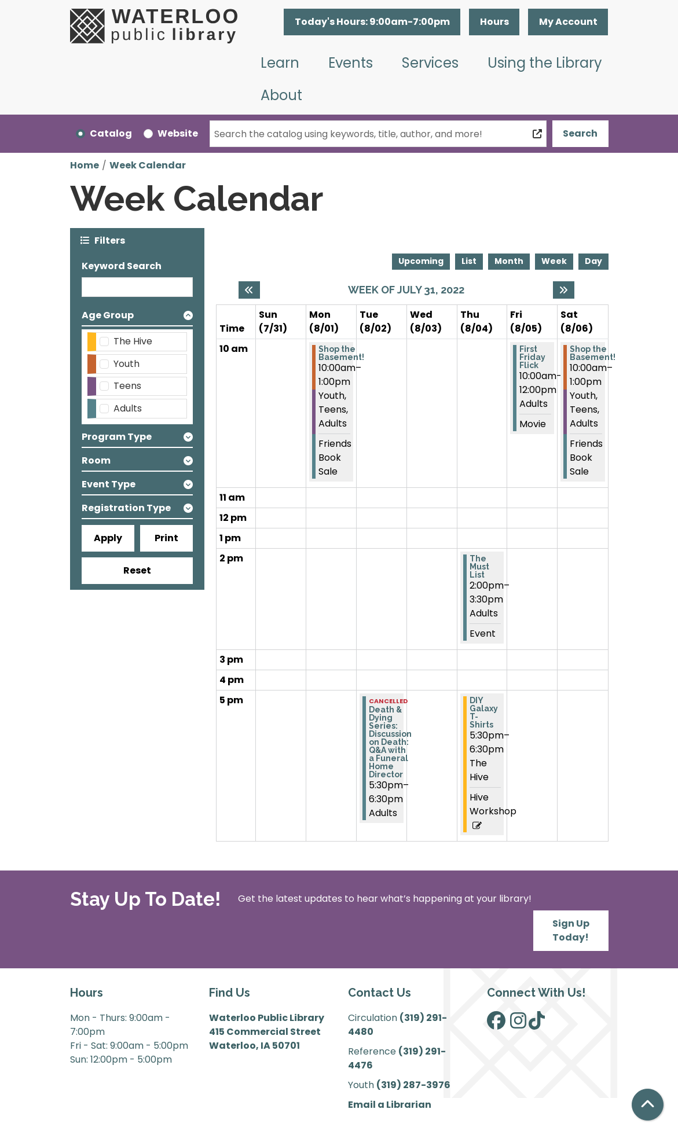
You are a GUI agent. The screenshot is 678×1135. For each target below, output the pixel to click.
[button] (372, 22)
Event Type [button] (108, 484)
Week (554, 261)
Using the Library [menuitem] (545, 62)
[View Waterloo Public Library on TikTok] (537, 1024)
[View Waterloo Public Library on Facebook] (496, 1024)
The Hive (132, 341)
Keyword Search (122, 266)
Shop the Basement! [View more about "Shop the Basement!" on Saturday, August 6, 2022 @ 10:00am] (592, 353)
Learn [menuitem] (280, 62)
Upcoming (421, 261)
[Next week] (563, 290)
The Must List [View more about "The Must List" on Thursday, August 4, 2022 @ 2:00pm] (479, 566)
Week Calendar (147, 165)
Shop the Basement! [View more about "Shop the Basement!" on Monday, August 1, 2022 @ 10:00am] (341, 353)
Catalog (111, 133)
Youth (126, 363)
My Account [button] (568, 21)
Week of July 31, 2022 (406, 290)
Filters (109, 240)
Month (508, 261)
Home (84, 165)
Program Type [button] (117, 436)
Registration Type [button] (126, 508)
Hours (494, 21)
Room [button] (96, 460)
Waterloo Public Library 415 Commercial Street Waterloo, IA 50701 (266, 1031)
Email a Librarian (389, 1104)
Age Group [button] (108, 315)
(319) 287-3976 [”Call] (413, 1085)
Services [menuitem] (430, 62)
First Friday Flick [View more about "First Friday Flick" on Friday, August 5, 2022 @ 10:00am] (532, 357)
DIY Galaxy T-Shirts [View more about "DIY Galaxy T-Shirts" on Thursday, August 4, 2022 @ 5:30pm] (484, 712)
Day (593, 261)
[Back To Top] (648, 1105)
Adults (127, 408)
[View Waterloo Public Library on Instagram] (518, 1024)
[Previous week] (249, 290)
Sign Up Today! (570, 930)
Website (177, 133)
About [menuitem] (281, 95)
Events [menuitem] (350, 62)
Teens (127, 385)
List (469, 261)
